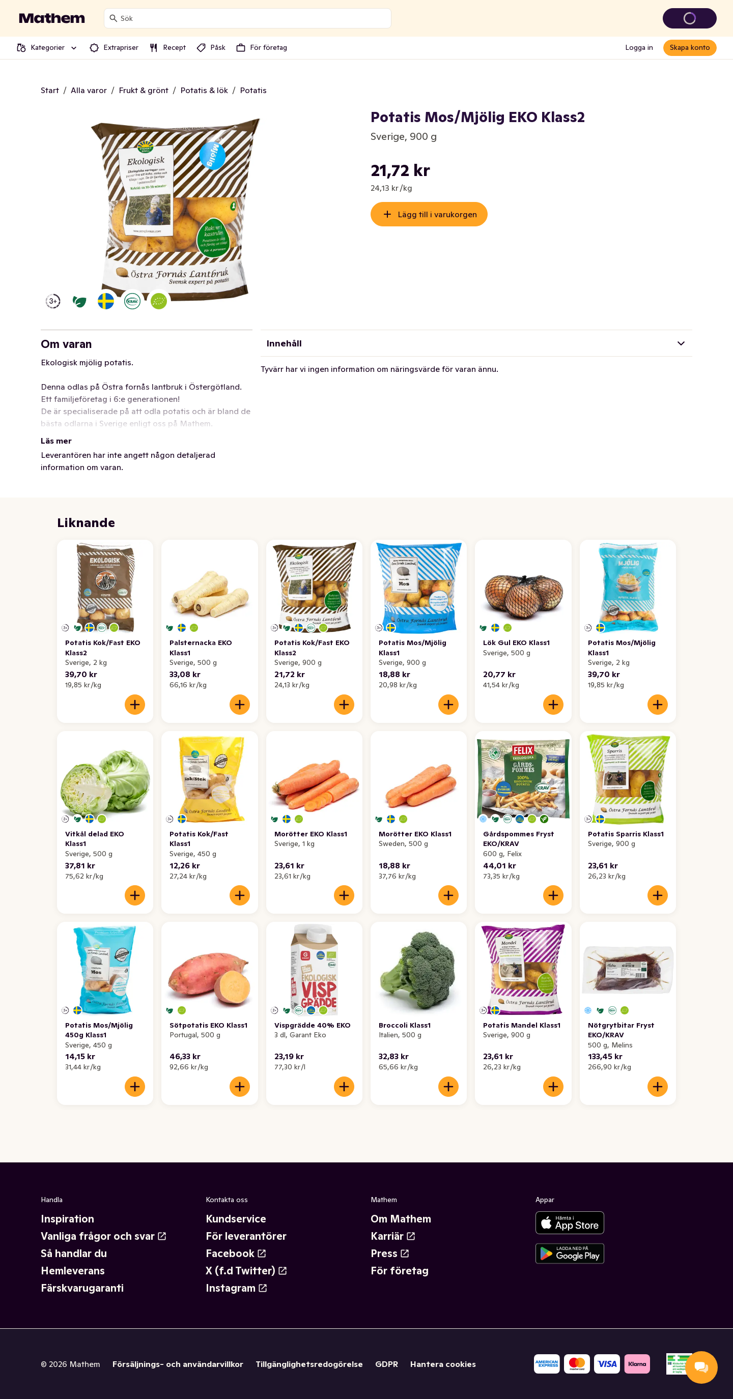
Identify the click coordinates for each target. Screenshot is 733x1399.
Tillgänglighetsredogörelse (309, 1364)
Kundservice (236, 1219)
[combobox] (254, 18)
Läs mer (56, 440)
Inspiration (67, 1219)
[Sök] (113, 18)
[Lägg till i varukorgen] (135, 704)
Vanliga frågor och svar (104, 1236)
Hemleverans (73, 1270)
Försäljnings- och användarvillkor (177, 1364)
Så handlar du (74, 1253)
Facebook (236, 1253)
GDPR (386, 1364)
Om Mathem (401, 1219)
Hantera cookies (443, 1364)
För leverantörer (246, 1236)
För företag (400, 1270)
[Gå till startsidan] (52, 18)
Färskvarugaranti (82, 1288)
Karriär (393, 1236)
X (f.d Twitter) (247, 1270)
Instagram (237, 1288)
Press (390, 1253)
